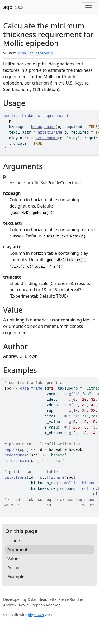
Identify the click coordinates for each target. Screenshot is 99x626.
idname (57, 477)
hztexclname (50, 132)
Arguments (18, 550)
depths (11, 450)
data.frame (31, 388)
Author (14, 568)
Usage (13, 541)
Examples (16, 577)
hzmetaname (47, 138)
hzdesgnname (43, 127)
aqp (8, 7)
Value (12, 559)
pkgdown (36, 614)
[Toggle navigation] (88, 7)
